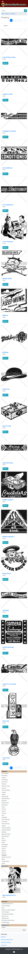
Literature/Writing (6, 830)
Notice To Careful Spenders (8, 910)
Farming (4, 809)
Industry (4, 825)
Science (4, 848)
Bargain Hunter (7, 278)
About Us (3, 937)
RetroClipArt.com (18, 949)
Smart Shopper (5, 912)
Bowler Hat (6, 389)
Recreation (4, 846)
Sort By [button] (5, 25)
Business (4, 784)
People (3, 842)
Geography (4, 817)
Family (3, 807)
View (5, 63)
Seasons (4, 851)
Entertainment (5, 802)
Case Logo (6, 721)
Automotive (4, 781)
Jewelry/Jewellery (6, 827)
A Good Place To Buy (9, 57)
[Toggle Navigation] (2, 2)
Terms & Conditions (6, 942)
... (23, 20)
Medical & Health (6, 834)
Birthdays (5, 352)
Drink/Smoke (5, 796)
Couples (4, 792)
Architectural (5, 779)
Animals (4, 777)
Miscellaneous (5, 836)
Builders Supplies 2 (9, 536)
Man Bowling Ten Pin (9, 895)
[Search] (12, 10)
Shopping (12, 13)
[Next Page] (26, 20)
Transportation (5, 861)
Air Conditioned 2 (8, 205)
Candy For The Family (9, 684)
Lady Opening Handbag (7, 914)
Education (4, 800)
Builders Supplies (8, 500)
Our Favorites (5, 773)
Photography (5, 844)
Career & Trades (6, 786)
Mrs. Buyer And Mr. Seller (8, 920)
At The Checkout (8, 241)
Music (3, 838)
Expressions (5, 805)
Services (4, 853)
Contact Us (4, 945)
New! (3, 908)
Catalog (7, 13)
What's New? (5, 866)
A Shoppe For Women (9, 131)
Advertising (4, 775)
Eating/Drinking (5, 798)
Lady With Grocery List (7, 903)
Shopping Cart (5, 918)
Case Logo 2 (6, 758)
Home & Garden (6, 819)
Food (3, 815)
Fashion (4, 811)
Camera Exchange (8, 647)
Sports (3, 859)
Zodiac (3, 863)
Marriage (4, 832)
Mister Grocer (5, 916)
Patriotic (4, 840)
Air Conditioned (7, 168)
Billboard (5, 315)
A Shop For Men (8, 94)
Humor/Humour (6, 823)
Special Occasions (6, 857)
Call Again (6, 610)
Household (4, 821)
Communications (6, 790)
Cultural (4, 794)
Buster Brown (7, 573)
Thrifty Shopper (5, 922)
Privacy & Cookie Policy (7, 939)
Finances (4, 813)
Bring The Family (8, 463)
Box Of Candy (7, 426)
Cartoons (4, 788)
